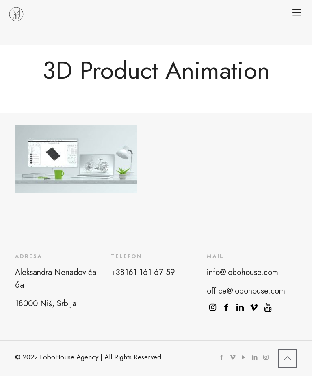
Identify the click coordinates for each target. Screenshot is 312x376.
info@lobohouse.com (242, 272)
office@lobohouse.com (246, 291)
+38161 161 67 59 (143, 272)
